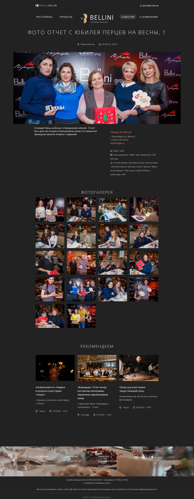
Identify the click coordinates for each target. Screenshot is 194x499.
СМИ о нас (103, 457)
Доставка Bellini (107, 461)
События (128, 17)
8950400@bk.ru (117, 143)
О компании (149, 17)
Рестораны (44, 17)
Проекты (65, 17)
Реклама (72, 466)
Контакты (103, 466)
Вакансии (72, 457)
